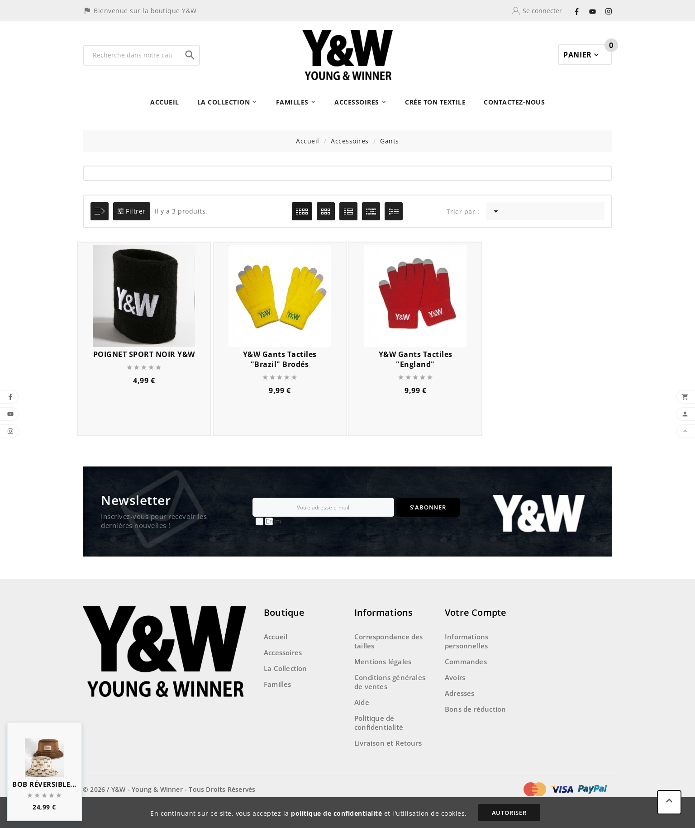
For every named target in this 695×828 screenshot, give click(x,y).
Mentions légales (382, 661)
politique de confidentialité (336, 813)
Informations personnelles (466, 641)
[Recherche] (132, 55)
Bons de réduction (475, 709)
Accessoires (283, 652)
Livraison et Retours (388, 742)
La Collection (285, 668)
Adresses (460, 693)
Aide (361, 702)
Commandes (466, 661)
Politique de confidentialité (378, 723)
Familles (277, 684)
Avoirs (455, 677)
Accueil (275, 636)
